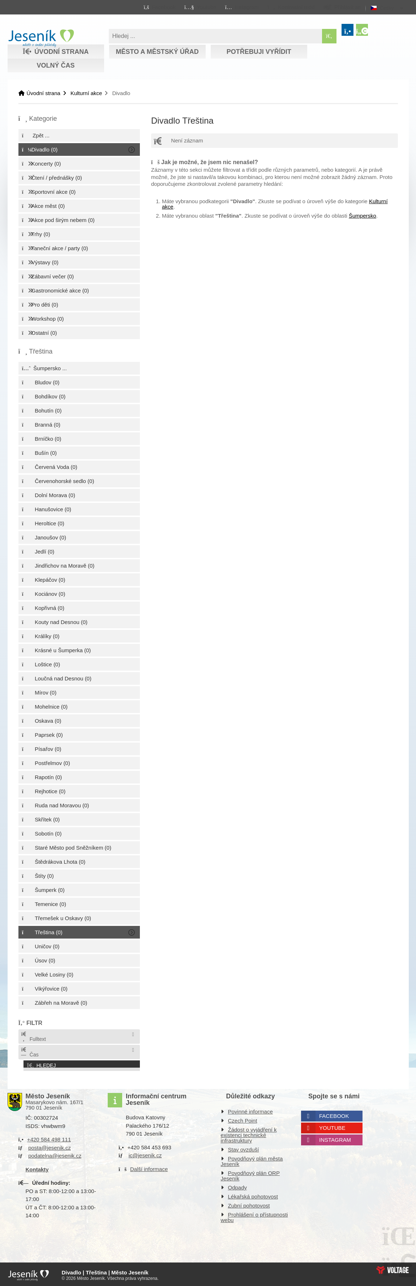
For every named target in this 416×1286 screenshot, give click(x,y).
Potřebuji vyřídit (259, 51)
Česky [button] (387, 8)
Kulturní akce (86, 93)
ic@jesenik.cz (145, 1154)
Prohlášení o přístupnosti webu (254, 1216)
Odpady (237, 1186)
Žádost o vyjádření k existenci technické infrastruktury (249, 1133)
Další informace (149, 1167)
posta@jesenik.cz (49, 1146)
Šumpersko (362, 216)
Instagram (335, 1138)
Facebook (334, 1114)
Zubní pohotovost (249, 1204)
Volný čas (55, 65)
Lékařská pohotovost (253, 1195)
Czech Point (242, 1119)
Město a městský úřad (157, 51)
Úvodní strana (41, 38)
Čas (30, 1052)
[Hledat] (329, 36)
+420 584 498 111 (49, 1138)
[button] (291, 7)
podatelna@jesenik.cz (54, 1154)
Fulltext (33, 1036)
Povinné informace (250, 1110)
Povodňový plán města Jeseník (252, 1160)
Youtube (332, 1126)
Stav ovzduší (243, 1148)
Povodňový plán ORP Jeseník (250, 1174)
